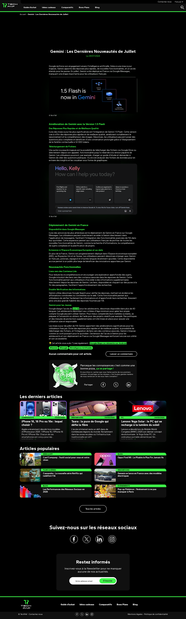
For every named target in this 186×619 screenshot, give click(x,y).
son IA (76, 308)
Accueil (23, 14)
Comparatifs (67, 7)
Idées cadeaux (49, 7)
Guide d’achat (29, 7)
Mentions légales (135, 616)
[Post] (43, 421)
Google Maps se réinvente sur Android (108, 343)
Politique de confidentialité (156, 616)
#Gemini (53, 348)
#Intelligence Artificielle (81, 348)
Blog (97, 7)
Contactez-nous (165, 2)
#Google (63, 348)
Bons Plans (84, 7)
